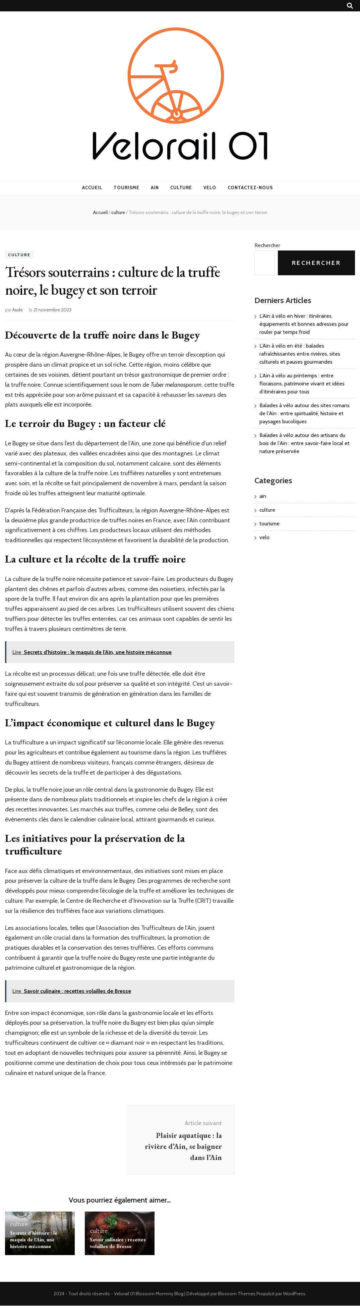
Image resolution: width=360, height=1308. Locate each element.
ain (155, 187)
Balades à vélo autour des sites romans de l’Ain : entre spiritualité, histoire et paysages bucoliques (304, 413)
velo (209, 187)
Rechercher (267, 245)
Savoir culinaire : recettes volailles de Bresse (118, 1245)
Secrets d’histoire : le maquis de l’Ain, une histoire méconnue (33, 1242)
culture (181, 187)
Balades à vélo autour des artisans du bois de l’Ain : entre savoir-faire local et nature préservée (304, 443)
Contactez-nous (250, 187)
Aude (17, 310)
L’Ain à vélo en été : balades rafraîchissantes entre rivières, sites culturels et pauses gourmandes (299, 354)
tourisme (126, 187)
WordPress (294, 1296)
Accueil (92, 187)
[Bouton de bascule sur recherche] (350, 6)
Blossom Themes (236, 1296)
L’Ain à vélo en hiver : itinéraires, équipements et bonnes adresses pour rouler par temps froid (304, 324)
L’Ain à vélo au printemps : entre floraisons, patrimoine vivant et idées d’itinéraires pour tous (302, 383)
